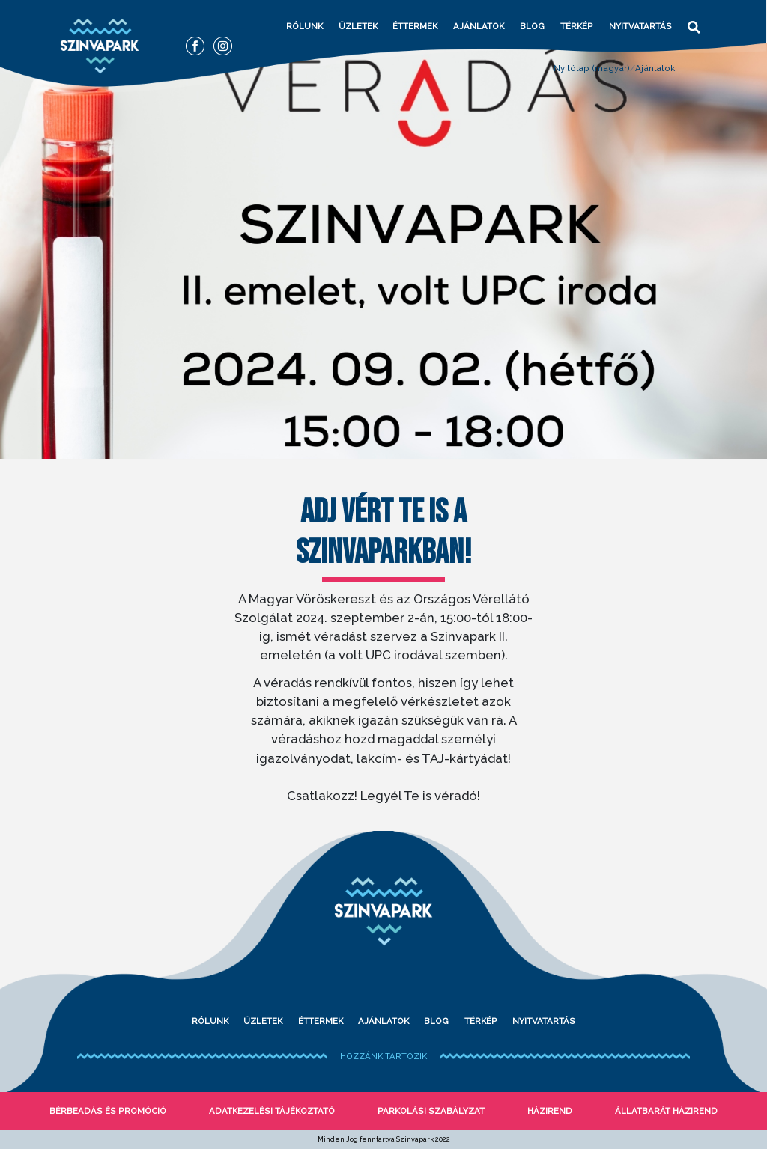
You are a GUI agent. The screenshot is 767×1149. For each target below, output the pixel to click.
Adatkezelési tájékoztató (272, 1111)
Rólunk (304, 26)
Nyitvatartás (640, 26)
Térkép (576, 26)
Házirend (549, 1111)
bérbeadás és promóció (107, 1111)
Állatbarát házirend (666, 1111)
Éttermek (414, 26)
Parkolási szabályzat (431, 1111)
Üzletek (358, 26)
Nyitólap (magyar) (592, 68)
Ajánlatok (478, 26)
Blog (532, 26)
